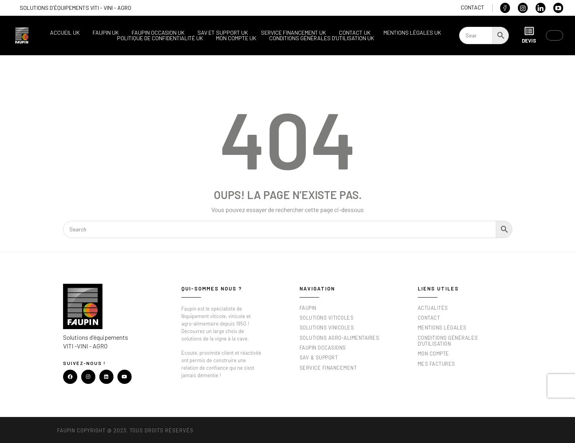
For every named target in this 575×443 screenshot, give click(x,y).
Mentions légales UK (412, 32)
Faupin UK (106, 32)
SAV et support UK (222, 32)
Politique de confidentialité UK (160, 38)
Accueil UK (65, 32)
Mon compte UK (236, 38)
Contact (472, 7)
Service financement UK (293, 32)
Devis (529, 35)
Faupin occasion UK (158, 32)
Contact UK (354, 32)
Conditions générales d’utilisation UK (321, 38)
